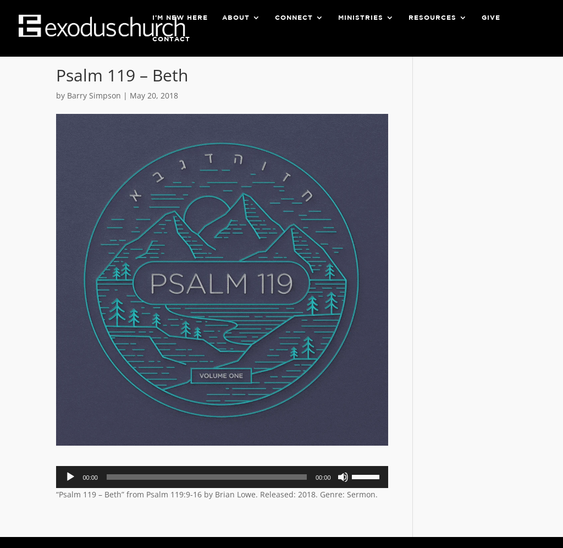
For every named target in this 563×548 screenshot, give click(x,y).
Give (491, 17)
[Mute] (343, 477)
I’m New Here (180, 17)
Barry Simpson (94, 95)
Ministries (360, 17)
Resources (432, 17)
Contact (171, 39)
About (236, 17)
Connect (294, 17)
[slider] (207, 477)
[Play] (70, 477)
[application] (222, 477)
